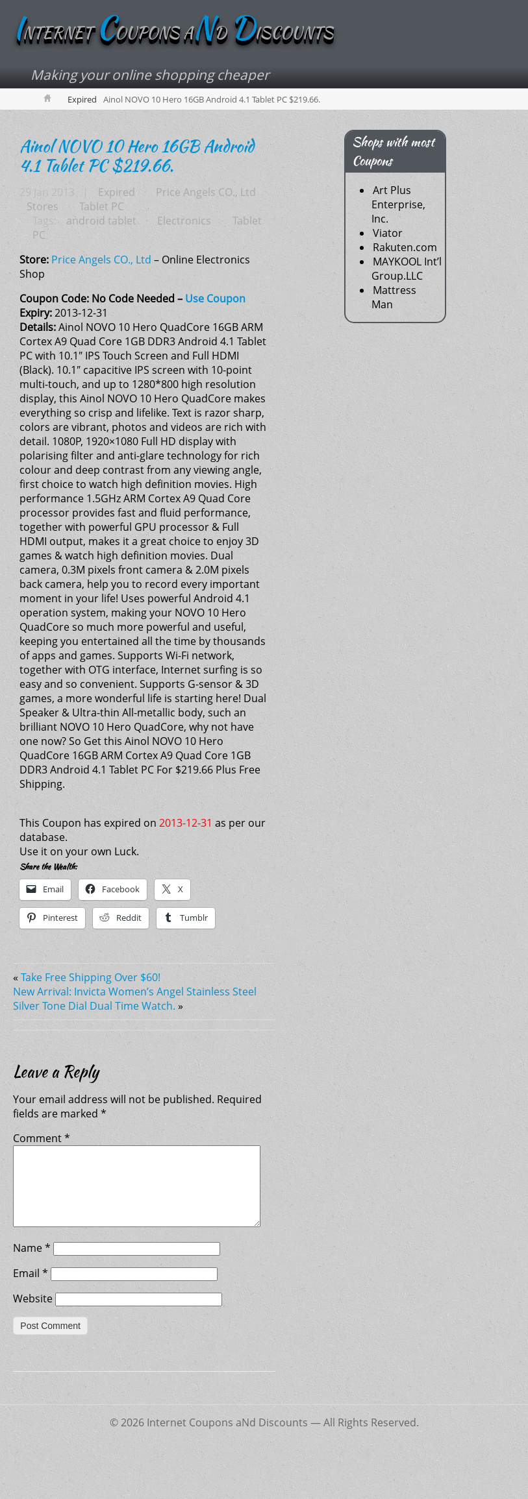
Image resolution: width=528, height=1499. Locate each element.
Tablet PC (101, 207)
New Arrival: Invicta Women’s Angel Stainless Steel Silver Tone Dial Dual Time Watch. (135, 999)
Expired (82, 100)
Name (32, 1264)
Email (30, 1289)
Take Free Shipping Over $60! (90, 978)
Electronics (183, 221)
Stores (42, 207)
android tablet (101, 221)
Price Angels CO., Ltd (205, 193)
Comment (41, 1139)
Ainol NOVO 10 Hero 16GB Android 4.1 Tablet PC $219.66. (136, 156)
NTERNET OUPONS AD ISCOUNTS (173, 33)
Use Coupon (215, 299)
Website (33, 1315)
